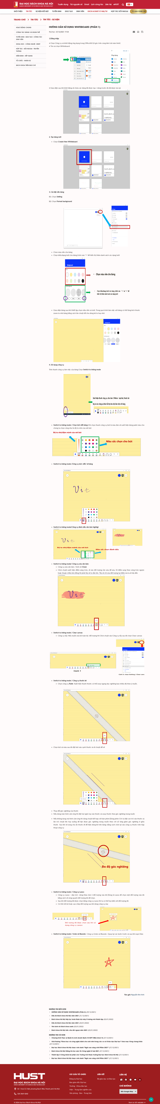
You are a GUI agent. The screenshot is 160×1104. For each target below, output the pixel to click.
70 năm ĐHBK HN (139, 11)
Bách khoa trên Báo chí (26, 65)
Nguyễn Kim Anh (137, 995)
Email (86, 4)
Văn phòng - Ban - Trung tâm (80, 1093)
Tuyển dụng (63, 4)
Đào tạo (69, 11)
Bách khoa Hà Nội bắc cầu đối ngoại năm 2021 (69, 1030)
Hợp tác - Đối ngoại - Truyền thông (27, 50)
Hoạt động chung (23, 27)
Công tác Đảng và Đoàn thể (28, 32)
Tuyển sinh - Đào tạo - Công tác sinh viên (29, 38)
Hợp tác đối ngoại (119, 11)
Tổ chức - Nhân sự (23, 60)
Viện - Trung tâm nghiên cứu (80, 1089)
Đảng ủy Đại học (75, 1079)
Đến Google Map (128, 1091)
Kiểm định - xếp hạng (24, 56)
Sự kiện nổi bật (42, 11)
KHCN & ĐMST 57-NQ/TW (97, 11)
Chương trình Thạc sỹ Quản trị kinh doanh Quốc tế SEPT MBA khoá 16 (77, 1038)
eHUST (116, 4)
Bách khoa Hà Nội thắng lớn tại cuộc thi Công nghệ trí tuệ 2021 (75, 1051)
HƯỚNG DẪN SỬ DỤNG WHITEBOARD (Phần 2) (69, 1012)
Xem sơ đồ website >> (137, 1102)
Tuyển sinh (56, 11)
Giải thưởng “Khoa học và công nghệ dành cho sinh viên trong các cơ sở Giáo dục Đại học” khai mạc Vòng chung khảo (97, 1041)
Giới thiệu (18, 11)
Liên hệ (108, 4)
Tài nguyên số (76, 4)
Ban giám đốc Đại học (77, 1082)
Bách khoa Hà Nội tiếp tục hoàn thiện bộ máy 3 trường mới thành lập (77, 1019)
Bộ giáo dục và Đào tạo (106, 1079)
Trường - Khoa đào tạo (78, 1086)
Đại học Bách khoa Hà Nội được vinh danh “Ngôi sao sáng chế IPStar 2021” (80, 1047)
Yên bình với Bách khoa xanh (62, 1026)
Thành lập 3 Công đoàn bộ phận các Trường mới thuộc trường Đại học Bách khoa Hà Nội (85, 1055)
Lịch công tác (97, 4)
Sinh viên (80, 11)
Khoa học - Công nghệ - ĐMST (28, 44)
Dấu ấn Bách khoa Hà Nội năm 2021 (65, 1016)
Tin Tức (29, 11)
